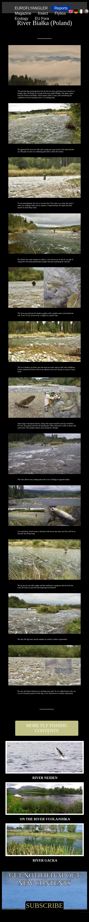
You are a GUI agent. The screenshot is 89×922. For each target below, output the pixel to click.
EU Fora (42, 19)
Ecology (21, 19)
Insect (43, 13)
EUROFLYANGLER (31, 8)
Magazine (23, 13)
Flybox (60, 13)
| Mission (87, 912)
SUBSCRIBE (44, 905)
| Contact (84, 912)
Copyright (81, 912)
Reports (61, 8)
